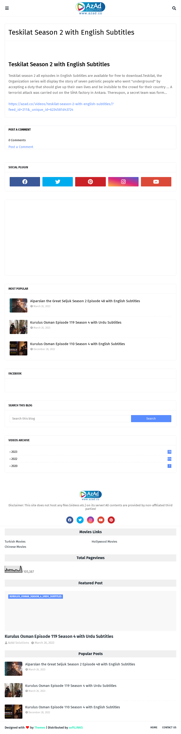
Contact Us (169, 727)
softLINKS (76, 727)
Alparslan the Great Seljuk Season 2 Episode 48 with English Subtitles (85, 301)
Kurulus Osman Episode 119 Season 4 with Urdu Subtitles (75, 322)
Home (153, 727)
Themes (39, 727)
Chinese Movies (15, 546)
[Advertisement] (90, 238)
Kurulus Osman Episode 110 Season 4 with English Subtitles (77, 344)
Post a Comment (20, 147)
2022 (91, 459)
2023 (91, 452)
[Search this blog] (70, 418)
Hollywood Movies (104, 541)
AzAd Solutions (18, 642)
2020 (91, 466)
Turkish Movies (15, 541)
